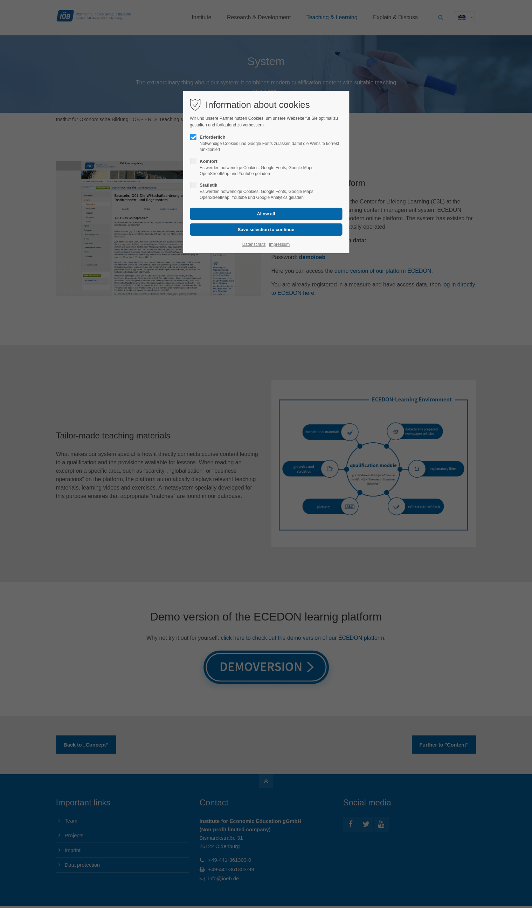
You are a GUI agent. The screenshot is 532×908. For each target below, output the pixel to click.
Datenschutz (254, 244)
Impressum (279, 244)
